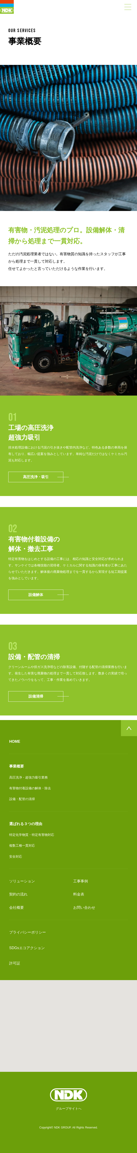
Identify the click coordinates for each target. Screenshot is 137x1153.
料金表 (78, 894)
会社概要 (16, 907)
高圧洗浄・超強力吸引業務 (28, 777)
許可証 (14, 963)
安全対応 (15, 856)
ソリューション (22, 881)
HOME (14, 741)
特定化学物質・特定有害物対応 (31, 835)
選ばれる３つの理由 (25, 824)
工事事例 (80, 881)
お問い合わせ (84, 907)
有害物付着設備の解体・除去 (30, 788)
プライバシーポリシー (27, 932)
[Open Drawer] (128, 7)
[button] (69, 1021)
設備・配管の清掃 (22, 799)
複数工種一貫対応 (22, 845)
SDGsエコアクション (27, 948)
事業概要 (16, 766)
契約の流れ (18, 894)
